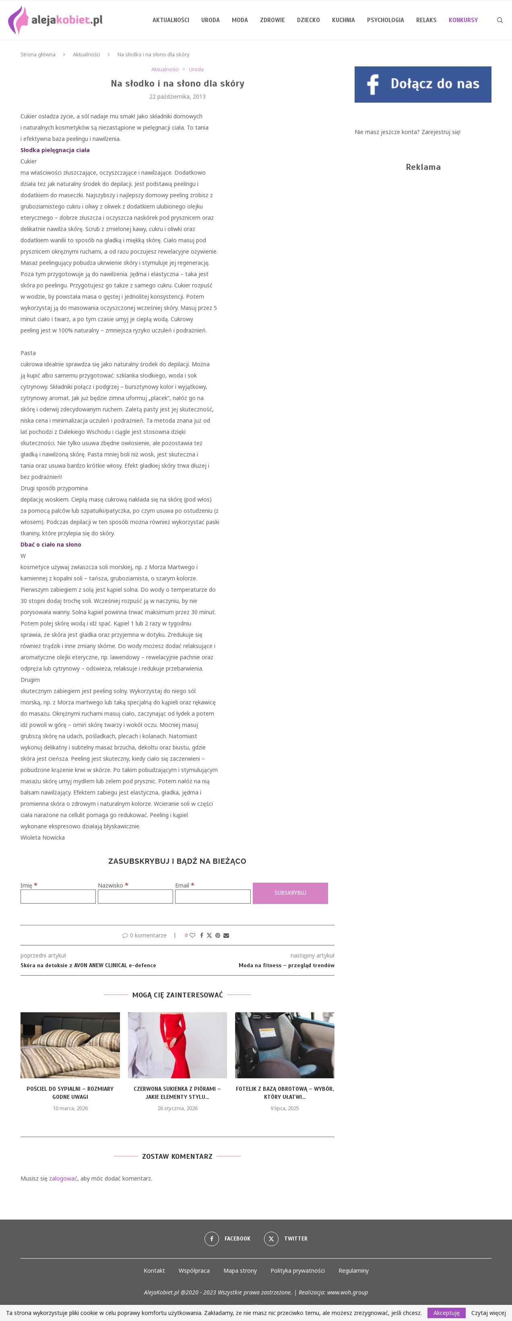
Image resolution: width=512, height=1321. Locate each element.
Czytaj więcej (488, 1313)
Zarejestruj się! (440, 132)
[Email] (212, 897)
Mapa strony (240, 1270)
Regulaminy (354, 1270)
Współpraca (194, 1270)
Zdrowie (272, 20)
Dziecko (308, 20)
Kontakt (154, 1270)
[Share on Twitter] (209, 935)
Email (184, 885)
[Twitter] (286, 1239)
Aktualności (171, 20)
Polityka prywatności (297, 1270)
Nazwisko (113, 885)
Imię (29, 885)
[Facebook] (227, 1239)
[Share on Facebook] (201, 935)
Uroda (210, 20)
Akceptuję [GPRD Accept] (447, 1313)
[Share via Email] (226, 935)
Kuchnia (343, 20)
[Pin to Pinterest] (217, 935)
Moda (240, 20)
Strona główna (38, 54)
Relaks (426, 20)
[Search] (500, 20)
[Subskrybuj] (290, 893)
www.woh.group (347, 1292)
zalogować (63, 1178)
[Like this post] (192, 935)
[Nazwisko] (135, 897)
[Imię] (58, 897)
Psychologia (385, 20)
